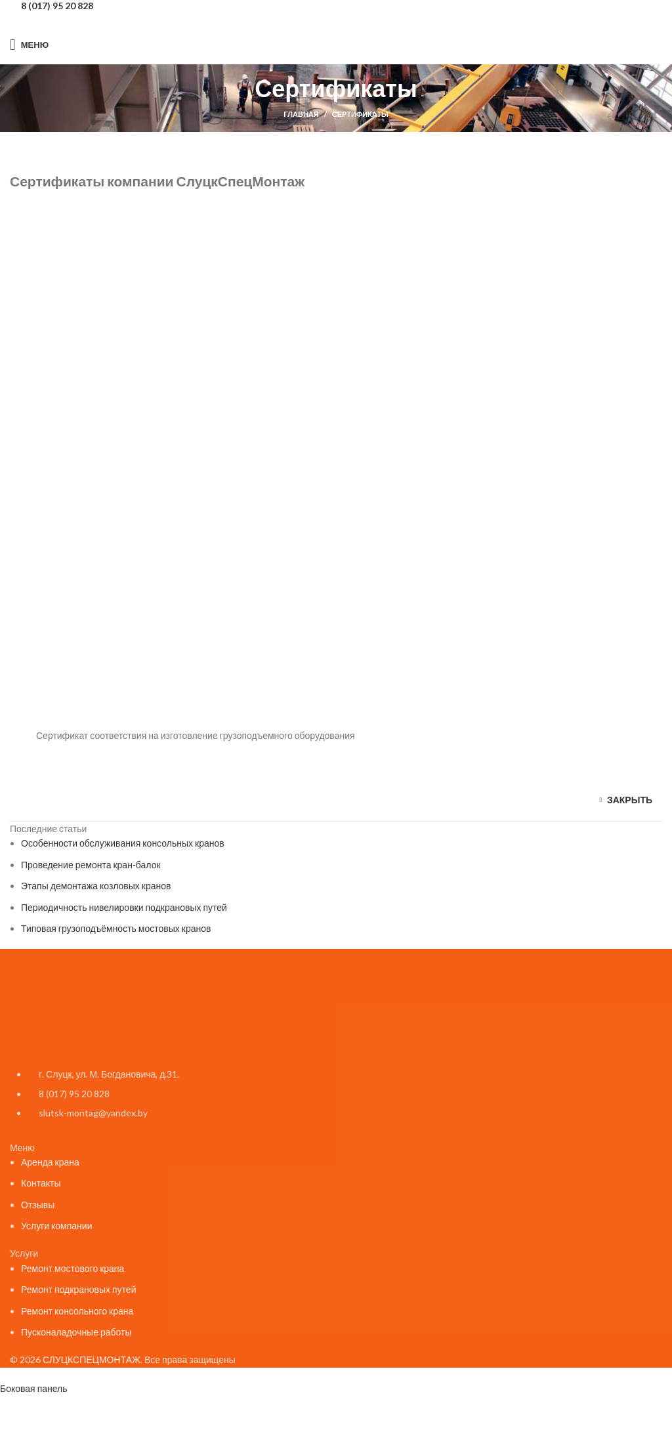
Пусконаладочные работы (76, 1331)
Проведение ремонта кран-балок (91, 864)
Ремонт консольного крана (77, 1310)
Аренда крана (50, 1162)
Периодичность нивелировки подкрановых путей (124, 907)
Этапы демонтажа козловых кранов (96, 885)
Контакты (40, 1183)
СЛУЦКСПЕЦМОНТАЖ (91, 1359)
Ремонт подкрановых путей (78, 1289)
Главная (301, 114)
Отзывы (37, 1204)
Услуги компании (57, 1225)
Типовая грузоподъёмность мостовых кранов (116, 928)
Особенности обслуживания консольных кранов (122, 843)
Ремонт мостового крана (72, 1268)
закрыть (629, 799)
